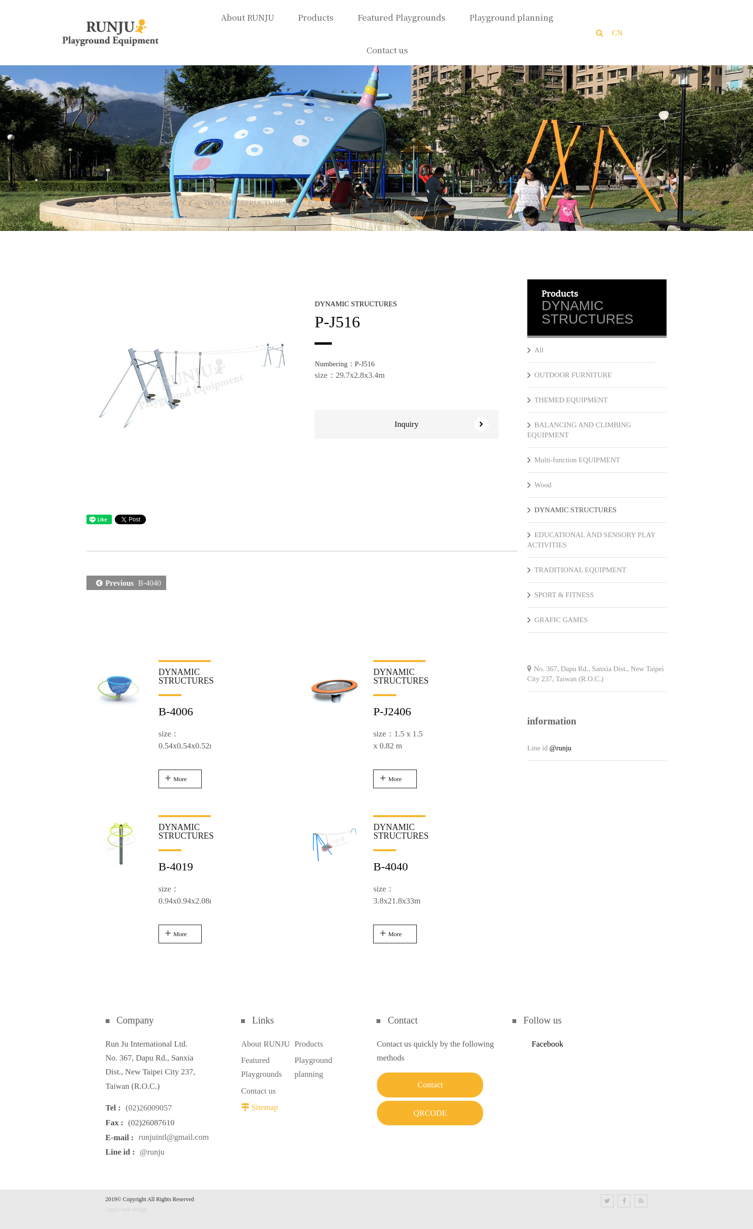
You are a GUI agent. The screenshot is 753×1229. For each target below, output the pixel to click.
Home (122, 203)
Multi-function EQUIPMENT (573, 460)
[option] (190, 383)
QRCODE (430, 1113)
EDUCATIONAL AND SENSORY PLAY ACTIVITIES (591, 539)
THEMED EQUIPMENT (567, 400)
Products (308, 1043)
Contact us (258, 1091)
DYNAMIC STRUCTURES (246, 203)
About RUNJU (265, 1043)
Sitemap (264, 1107)
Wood (539, 485)
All (535, 350)
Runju (167, 203)
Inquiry (441, 424)
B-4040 (126, 583)
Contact (430, 1084)
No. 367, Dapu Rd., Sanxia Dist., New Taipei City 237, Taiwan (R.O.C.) (595, 674)
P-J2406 (392, 711)
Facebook (547, 1043)
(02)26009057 (148, 1107)
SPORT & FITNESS (560, 595)
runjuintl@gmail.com (174, 1137)
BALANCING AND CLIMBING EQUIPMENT (579, 429)
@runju (560, 748)
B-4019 (175, 866)
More (180, 779)
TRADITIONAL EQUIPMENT (577, 570)
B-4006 (175, 711)
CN (617, 33)
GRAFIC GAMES (557, 619)
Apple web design (126, 1209)
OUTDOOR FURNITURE (569, 375)
